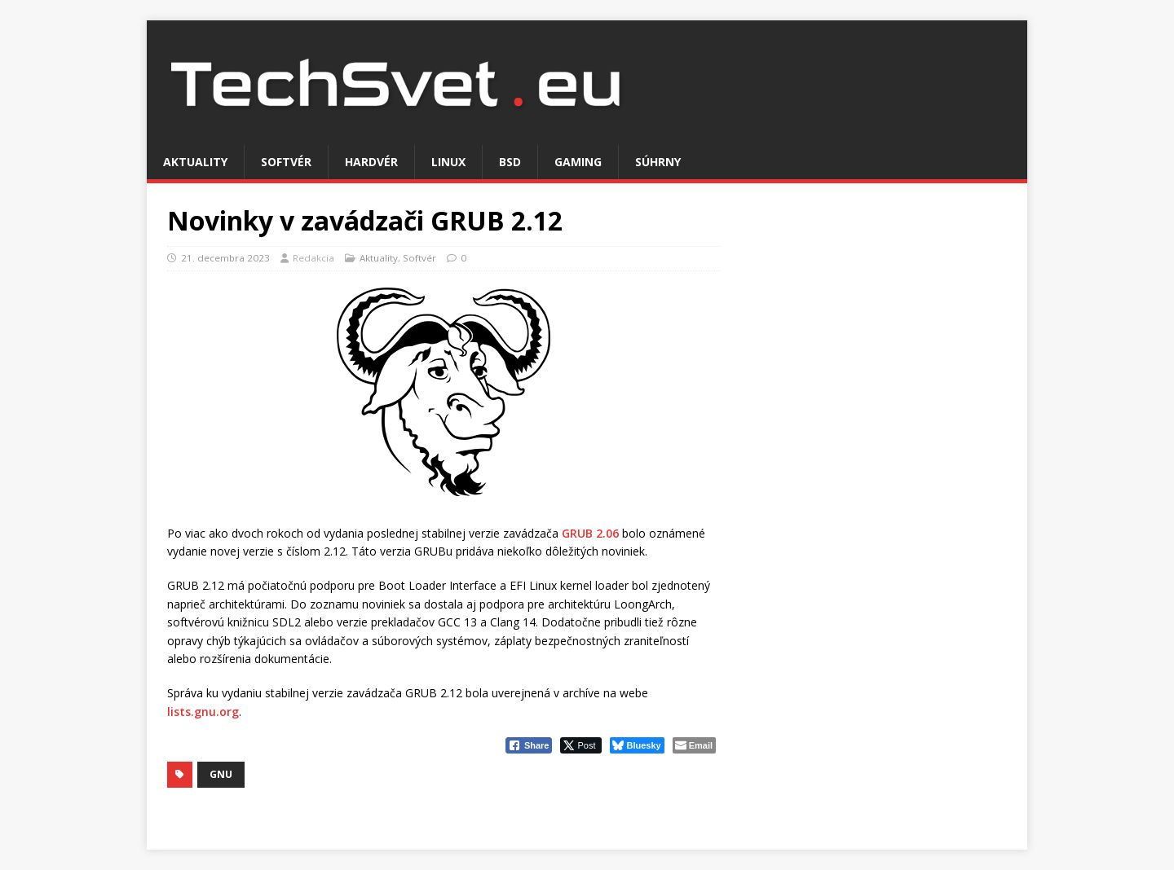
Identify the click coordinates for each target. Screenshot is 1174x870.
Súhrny (658, 161)
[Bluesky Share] (637, 745)
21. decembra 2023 (225, 258)
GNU (221, 774)
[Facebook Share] (529, 745)
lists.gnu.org (203, 711)
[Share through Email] (694, 745)
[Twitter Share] (581, 745)
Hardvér (371, 161)
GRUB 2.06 (590, 533)
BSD (510, 161)
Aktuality (195, 161)
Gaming (578, 161)
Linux (448, 161)
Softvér (286, 161)
